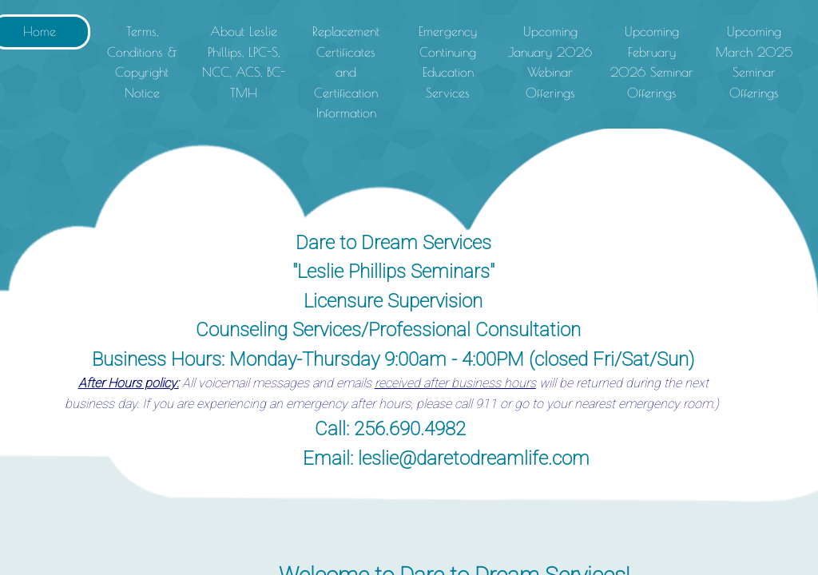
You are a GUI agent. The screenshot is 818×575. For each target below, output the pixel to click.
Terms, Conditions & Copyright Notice (142, 62)
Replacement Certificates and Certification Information (345, 72)
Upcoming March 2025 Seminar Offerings (754, 62)
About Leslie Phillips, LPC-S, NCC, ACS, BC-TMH (243, 62)
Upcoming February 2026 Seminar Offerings (651, 62)
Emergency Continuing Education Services (448, 62)
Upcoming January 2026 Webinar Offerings (550, 62)
